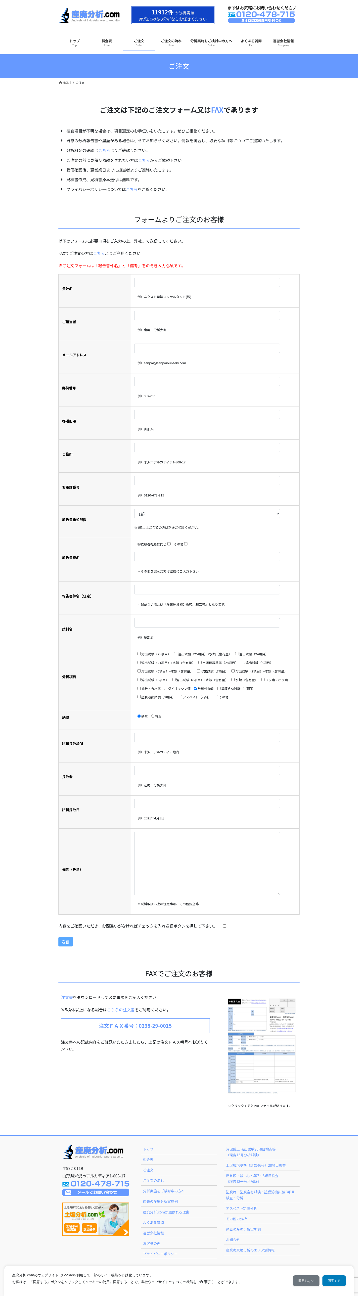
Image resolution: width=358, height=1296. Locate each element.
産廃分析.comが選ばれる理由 (166, 1211)
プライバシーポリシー (160, 1253)
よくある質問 (153, 1222)
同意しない (302, 1281)
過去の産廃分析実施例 (160, 1201)
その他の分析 (236, 1218)
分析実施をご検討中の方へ (164, 1190)
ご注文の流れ (153, 1180)
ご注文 (148, 1169)
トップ (148, 1149)
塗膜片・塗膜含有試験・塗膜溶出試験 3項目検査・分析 (260, 1194)
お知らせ (233, 1239)
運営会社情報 (153, 1232)
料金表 (148, 1159)
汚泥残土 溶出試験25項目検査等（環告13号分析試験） (251, 1152)
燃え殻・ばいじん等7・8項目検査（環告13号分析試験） (252, 1178)
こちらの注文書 (121, 1010)
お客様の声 (151, 1243)
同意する (333, 1281)
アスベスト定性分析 (241, 1208)
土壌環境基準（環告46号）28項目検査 (256, 1165)
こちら (104, 150)
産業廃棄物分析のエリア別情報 (250, 1250)
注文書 (67, 997)
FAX (217, 110)
